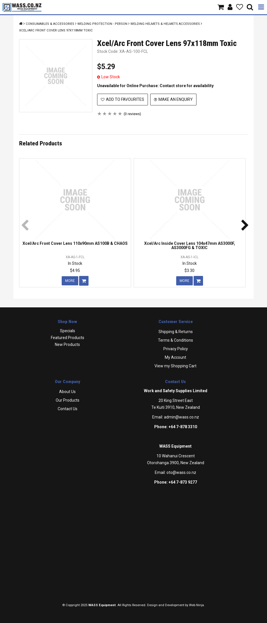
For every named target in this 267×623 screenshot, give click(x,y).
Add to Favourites (125, 99)
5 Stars (120, 114)
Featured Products (67, 337)
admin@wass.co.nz (181, 417)
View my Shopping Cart (175, 366)
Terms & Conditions (175, 340)
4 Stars (115, 114)
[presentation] (23, 225)
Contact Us (67, 408)
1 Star (99, 114)
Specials (67, 330)
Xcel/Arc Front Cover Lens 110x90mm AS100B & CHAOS (75, 243)
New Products (67, 344)
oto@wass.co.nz (181, 472)
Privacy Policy (175, 348)
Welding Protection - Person (102, 24)
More (70, 281)
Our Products (67, 400)
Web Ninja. (197, 605)
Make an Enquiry (175, 99)
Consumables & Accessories (50, 24)
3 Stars (110, 114)
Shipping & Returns (175, 331)
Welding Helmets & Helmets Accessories (165, 24)
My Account (175, 357)
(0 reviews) (132, 114)
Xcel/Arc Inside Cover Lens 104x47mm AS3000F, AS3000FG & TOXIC (189, 245)
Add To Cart (84, 281)
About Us (67, 391)
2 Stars (104, 114)
